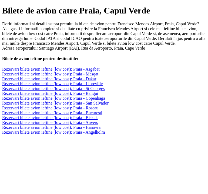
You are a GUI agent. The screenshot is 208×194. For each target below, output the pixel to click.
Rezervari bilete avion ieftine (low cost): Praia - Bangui (50, 93)
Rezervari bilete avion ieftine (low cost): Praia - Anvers (50, 122)
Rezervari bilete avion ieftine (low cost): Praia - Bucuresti (52, 112)
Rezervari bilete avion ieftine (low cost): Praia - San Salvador (55, 103)
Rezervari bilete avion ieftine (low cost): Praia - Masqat (50, 74)
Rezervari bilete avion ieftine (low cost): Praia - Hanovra (51, 127)
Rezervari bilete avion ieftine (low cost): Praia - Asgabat (51, 69)
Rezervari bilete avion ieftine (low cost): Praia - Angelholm (53, 132)
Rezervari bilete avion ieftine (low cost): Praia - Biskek (50, 117)
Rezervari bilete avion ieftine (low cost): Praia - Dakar (49, 79)
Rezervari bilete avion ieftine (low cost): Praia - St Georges (53, 88)
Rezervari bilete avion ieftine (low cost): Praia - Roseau (50, 108)
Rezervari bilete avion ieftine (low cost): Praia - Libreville (52, 83)
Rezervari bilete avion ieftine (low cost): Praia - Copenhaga (53, 98)
